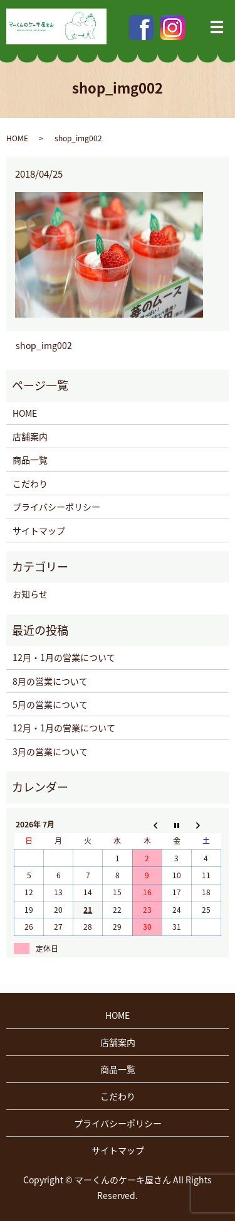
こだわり (30, 483)
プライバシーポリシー (56, 506)
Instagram (172, 27)
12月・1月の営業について (64, 657)
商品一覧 (30, 459)
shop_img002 (44, 346)
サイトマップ (39, 530)
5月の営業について (50, 704)
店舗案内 (30, 436)
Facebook (141, 27)
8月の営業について (50, 681)
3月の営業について (50, 751)
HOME (17, 138)
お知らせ (30, 594)
